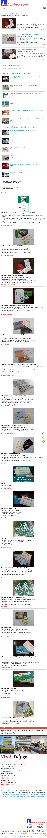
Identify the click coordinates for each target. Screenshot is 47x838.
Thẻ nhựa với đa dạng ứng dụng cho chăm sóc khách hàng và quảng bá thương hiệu (18, 364)
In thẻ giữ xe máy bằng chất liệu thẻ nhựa (12, 544)
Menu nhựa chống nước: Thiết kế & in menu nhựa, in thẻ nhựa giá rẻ (24, 85)
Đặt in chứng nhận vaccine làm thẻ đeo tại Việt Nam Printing (22, 102)
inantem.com (13, 796)
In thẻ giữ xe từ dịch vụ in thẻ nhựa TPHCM (13, 541)
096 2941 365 (4, 782)
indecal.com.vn (4, 796)
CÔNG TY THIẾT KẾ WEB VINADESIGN (23, 836)
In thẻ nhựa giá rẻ (6, 225)
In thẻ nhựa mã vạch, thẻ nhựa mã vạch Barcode (14, 341)
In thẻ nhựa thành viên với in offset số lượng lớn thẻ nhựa (16, 310)
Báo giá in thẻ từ (6, 602)
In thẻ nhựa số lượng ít (8, 405)
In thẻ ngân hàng (6, 488)
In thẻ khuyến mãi (6, 459)
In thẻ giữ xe (5, 518)
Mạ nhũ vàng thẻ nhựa (7, 691)
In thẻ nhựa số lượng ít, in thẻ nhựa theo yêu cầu (11, 425)
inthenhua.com (24, 794)
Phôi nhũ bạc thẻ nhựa (7, 695)
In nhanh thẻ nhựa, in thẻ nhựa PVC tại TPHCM (14, 402)
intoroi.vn (42, 794)
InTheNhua (12, 733)
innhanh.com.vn (15, 794)
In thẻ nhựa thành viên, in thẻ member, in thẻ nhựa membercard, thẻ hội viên (17, 305)
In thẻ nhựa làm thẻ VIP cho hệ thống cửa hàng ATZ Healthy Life (18, 634)
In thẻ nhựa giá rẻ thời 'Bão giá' (9, 512)
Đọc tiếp (43, 29)
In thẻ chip (4, 463)
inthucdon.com (34, 794)
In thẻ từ (3, 577)
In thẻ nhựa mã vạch (7, 314)
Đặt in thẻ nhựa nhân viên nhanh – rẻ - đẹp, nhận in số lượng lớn (14, 567)
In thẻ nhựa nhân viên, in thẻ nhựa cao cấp (12, 279)
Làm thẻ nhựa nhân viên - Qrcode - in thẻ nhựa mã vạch (12, 335)
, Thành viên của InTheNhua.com (25, 36)
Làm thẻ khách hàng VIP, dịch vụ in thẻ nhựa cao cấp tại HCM (17, 280)
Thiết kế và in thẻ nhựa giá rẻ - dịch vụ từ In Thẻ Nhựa (12, 245)
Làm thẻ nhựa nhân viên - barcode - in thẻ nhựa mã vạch (16, 338)
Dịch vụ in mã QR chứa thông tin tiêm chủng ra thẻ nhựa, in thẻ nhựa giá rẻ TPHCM (27, 93)
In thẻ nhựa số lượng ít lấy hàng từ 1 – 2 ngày (26, 49)
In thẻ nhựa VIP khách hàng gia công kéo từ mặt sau (15, 632)
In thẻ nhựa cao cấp (7, 255)
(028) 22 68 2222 (11, 775)
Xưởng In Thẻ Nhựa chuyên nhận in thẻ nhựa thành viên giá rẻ (17, 312)
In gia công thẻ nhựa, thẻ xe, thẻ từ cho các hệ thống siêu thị (13, 538)
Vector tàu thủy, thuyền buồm (16, 172)
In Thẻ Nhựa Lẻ (20, 19)
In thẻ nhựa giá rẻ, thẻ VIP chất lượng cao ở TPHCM (15, 252)
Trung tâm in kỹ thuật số (7, 790)
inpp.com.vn (4, 797)
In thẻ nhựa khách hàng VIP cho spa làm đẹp (10, 627)
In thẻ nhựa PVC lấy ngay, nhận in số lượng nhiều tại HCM (16, 399)
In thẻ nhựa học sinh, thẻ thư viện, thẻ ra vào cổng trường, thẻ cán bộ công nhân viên (23, 219)
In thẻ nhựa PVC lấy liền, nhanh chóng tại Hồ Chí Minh (15, 401)
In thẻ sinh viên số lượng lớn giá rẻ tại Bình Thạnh (14, 665)
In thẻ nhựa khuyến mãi (8, 433)
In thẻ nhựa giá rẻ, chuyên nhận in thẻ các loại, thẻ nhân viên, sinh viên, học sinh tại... (23, 659)
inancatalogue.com (40, 796)
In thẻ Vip (4, 607)
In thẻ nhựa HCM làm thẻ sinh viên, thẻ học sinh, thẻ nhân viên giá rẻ (24, 130)
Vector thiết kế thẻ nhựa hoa (16, 155)
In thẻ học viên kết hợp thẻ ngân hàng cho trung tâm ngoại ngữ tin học (19, 369)
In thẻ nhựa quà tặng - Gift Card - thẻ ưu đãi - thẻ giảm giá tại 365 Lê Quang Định (22, 222)
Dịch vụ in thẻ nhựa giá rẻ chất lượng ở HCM (13, 251)
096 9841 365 (4, 779)
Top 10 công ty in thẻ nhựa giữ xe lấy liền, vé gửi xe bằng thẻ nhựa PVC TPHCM (26, 110)
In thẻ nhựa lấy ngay (7, 375)
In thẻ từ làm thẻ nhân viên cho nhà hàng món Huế (14, 601)
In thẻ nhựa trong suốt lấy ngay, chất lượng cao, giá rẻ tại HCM (14, 395)
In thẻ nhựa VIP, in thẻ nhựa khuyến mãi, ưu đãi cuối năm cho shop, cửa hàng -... (22, 457)
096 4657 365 (4, 780)
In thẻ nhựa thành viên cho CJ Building (11, 574)
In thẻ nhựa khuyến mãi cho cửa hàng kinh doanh (14, 460)
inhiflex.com (11, 797)
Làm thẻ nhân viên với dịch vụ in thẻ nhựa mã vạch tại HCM (16, 340)
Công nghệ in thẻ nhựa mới (9, 513)
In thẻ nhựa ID (5, 344)
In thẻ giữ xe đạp (6, 543)
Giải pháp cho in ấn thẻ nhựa (9, 371)
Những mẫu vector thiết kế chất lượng (18, 147)
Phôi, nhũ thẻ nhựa (6, 668)
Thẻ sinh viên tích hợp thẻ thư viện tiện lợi (12, 663)
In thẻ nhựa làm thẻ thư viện (9, 723)
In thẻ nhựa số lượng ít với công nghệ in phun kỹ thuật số (28, 34)
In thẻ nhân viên (6, 547)
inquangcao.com (5, 794)
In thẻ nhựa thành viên (8, 285)
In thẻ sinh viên (5, 636)
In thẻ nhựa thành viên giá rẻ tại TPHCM (12, 308)
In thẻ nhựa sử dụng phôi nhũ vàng (8, 688)
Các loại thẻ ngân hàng (8, 515)
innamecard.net (21, 796)
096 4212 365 (4, 784)
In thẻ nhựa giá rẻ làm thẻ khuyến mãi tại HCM (13, 249)
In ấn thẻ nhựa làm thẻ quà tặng (10, 373)
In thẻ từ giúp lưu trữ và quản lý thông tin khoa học (14, 604)
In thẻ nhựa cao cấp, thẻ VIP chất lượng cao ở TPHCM (15, 571)
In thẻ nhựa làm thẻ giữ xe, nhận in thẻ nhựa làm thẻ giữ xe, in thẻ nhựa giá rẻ (26, 164)
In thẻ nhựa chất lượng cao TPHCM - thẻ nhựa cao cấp (15, 282)
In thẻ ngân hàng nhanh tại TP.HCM (8, 508)
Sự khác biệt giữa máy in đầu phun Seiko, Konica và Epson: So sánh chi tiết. (25, 77)
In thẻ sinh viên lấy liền (14, 139)
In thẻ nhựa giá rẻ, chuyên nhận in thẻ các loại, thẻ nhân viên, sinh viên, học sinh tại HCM (19, 657)
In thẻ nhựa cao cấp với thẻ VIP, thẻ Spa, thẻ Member (12, 275)
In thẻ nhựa (4, 192)
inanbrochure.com (30, 796)
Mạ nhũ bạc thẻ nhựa (7, 693)
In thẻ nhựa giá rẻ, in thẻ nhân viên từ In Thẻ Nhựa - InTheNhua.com (19, 573)
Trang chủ (3, 13)
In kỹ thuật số (5, 697)
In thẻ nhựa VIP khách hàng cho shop (11, 630)
